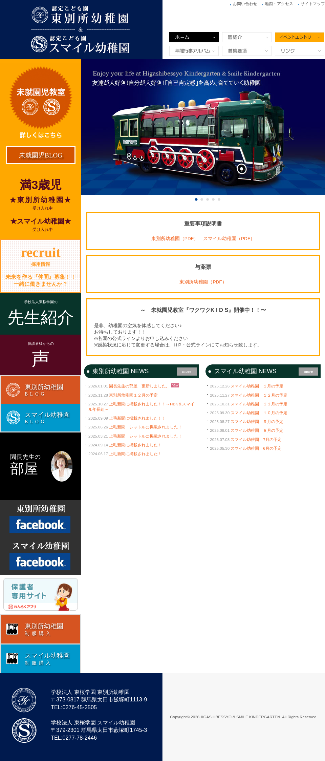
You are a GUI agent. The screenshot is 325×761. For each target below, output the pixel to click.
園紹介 (247, 37)
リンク (299, 51)
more (187, 371)
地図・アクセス (279, 4)
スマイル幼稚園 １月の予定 (257, 386)
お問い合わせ (245, 4)
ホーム (194, 37)
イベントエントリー (299, 37)
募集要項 (247, 51)
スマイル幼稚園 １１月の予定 (259, 404)
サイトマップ (313, 4)
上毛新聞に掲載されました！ (135, 445)
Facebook (40, 518)
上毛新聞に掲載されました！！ (137, 418)
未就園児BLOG (40, 155)
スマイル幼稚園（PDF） (229, 238)
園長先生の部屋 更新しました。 (139, 386)
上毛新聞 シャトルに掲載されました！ (145, 427)
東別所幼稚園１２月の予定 (133, 395)
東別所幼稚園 (162, 29)
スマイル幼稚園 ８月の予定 (257, 430)
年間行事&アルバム (194, 51)
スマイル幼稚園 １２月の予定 (259, 395)
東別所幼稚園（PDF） (174, 238)
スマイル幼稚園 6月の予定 (256, 448)
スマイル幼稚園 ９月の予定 (257, 422)
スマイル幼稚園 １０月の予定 (259, 413)
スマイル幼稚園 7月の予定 (256, 440)
